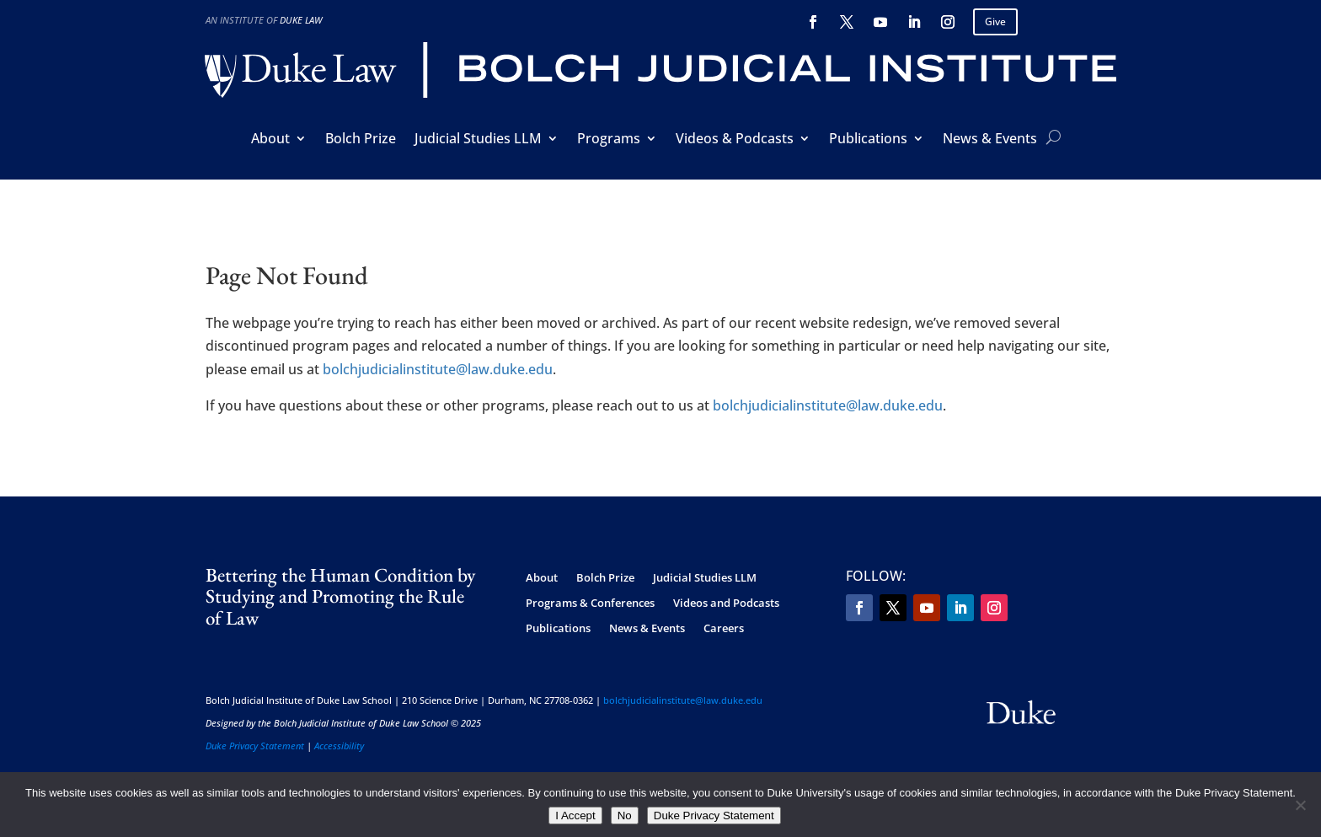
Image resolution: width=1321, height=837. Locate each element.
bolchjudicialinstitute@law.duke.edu (438, 369)
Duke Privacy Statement (255, 745)
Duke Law (301, 19)
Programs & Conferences (590, 603)
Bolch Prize (360, 140)
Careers (723, 629)
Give (995, 21)
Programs (608, 140)
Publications (868, 140)
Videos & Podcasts (735, 140)
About (270, 140)
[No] (1300, 805)
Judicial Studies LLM (478, 140)
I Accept (575, 815)
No (625, 815)
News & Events (990, 140)
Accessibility (339, 745)
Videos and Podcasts (726, 603)
